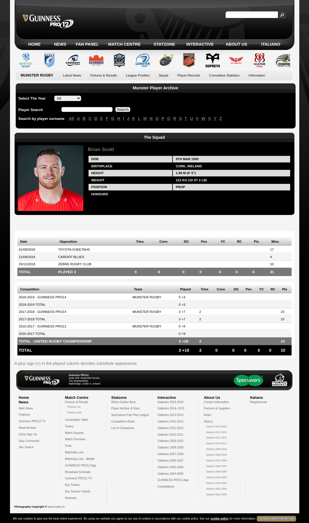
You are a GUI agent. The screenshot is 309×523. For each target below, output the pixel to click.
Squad (163, 75)
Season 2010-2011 (216, 443)
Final (68, 445)
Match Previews (75, 439)
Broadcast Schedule (78, 472)
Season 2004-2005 (216, 477)
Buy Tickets (72, 484)
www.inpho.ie (56, 506)
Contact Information (216, 402)
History (208, 421)
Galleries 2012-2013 (171, 421)
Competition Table (76, 419)
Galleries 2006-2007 (171, 460)
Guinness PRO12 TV (32, 421)
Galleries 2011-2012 (171, 428)
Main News (26, 408)
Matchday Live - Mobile (80, 458)
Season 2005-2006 (216, 471)
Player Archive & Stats (125, 408)
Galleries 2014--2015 (171, 408)
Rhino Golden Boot (123, 402)
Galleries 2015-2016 (171, 402)
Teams (69, 426)
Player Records (188, 75)
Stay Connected (29, 440)
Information (257, 75)
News (60, 44)
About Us (236, 44)
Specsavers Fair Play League (130, 415)
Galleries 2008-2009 (171, 447)
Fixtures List (74, 406)
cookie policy (219, 518)
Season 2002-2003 (216, 488)
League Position (138, 75)
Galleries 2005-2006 (171, 467)
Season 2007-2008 (216, 460)
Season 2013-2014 (216, 426)
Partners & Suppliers (217, 408)
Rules (207, 415)
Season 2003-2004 (216, 483)
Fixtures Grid (74, 412)
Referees (71, 498)
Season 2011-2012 (216, 437)
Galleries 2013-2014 (171, 415)
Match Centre (124, 44)
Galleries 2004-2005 (171, 473)
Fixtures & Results (103, 75)
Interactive (200, 44)
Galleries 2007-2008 (171, 454)
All (71, 118)
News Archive (27, 427)
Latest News (72, 75)
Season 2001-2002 (216, 494)
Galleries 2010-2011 (171, 434)
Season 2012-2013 (216, 432)
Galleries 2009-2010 (171, 440)
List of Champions (123, 428)
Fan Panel (87, 44)
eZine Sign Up (28, 434)
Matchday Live (74, 452)
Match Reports (74, 433)
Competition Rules (123, 421)
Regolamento (258, 402)
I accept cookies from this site (276, 518)
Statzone (164, 44)
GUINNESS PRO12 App (80, 465)
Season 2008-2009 (216, 454)
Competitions (166, 486)
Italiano (270, 44)
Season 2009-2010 (216, 449)
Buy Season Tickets (78, 491)
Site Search (26, 447)
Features (24, 414)
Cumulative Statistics (224, 75)
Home (34, 44)
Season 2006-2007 (216, 466)
